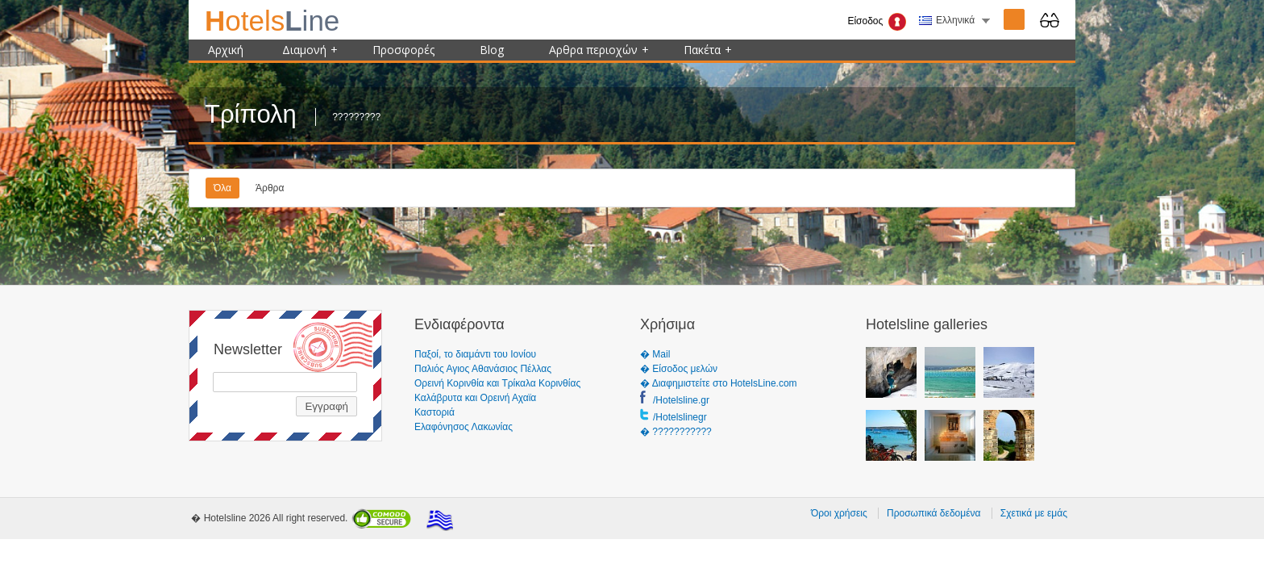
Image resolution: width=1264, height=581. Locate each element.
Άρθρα (270, 188)
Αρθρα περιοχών (599, 49)
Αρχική (225, 49)
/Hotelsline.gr (681, 400)
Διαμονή (310, 49)
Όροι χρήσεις (839, 513)
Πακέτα (708, 49)
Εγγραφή (326, 406)
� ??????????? (676, 431)
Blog (491, 49)
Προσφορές (403, 49)
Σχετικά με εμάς (1033, 513)
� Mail (655, 354)
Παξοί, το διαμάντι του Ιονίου (475, 354)
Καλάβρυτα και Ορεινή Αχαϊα (475, 397)
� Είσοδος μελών (678, 368)
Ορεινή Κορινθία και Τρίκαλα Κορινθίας (497, 383)
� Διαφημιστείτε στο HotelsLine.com (718, 383)
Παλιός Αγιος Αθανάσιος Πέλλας (482, 368)
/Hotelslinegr (680, 417)
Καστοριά (434, 412)
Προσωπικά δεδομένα (933, 513)
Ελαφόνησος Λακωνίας (463, 427)
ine (272, 20)
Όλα (222, 188)
